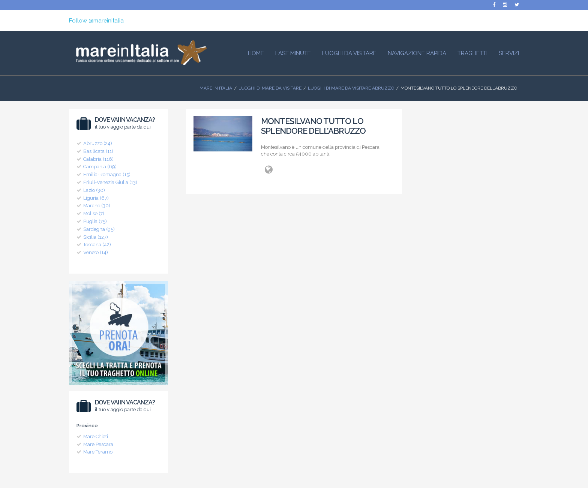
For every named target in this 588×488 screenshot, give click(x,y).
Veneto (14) (95, 252)
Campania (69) (100, 166)
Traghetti (473, 53)
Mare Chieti (95, 436)
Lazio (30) (94, 190)
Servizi (509, 53)
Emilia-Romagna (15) (106, 174)
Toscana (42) (97, 244)
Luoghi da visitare (349, 53)
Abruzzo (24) (97, 143)
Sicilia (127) (95, 237)
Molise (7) (93, 213)
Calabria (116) (98, 159)
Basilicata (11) (98, 151)
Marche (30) (96, 205)
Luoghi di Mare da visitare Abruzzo (351, 88)
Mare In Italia (216, 88)
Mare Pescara (98, 444)
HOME (256, 53)
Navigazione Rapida (417, 53)
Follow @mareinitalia (96, 20)
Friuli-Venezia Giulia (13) (110, 182)
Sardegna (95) (99, 229)
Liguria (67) (96, 198)
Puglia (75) (95, 221)
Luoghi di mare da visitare (270, 88)
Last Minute (293, 53)
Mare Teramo (97, 452)
